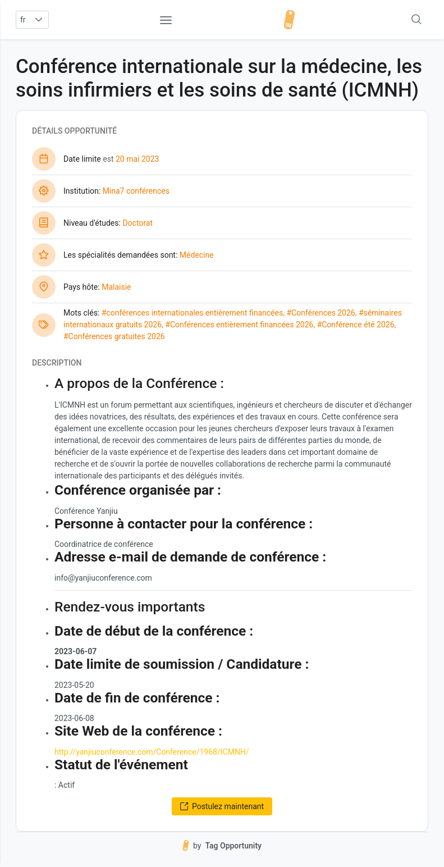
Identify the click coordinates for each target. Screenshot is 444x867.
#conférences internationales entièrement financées (192, 312)
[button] (39, 19)
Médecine (197, 254)
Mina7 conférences (136, 190)
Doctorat (137, 222)
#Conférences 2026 (320, 312)
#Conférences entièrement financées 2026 (239, 324)
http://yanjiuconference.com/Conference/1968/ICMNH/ (151, 751)
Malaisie (116, 286)
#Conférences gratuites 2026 (114, 336)
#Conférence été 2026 (356, 324)
